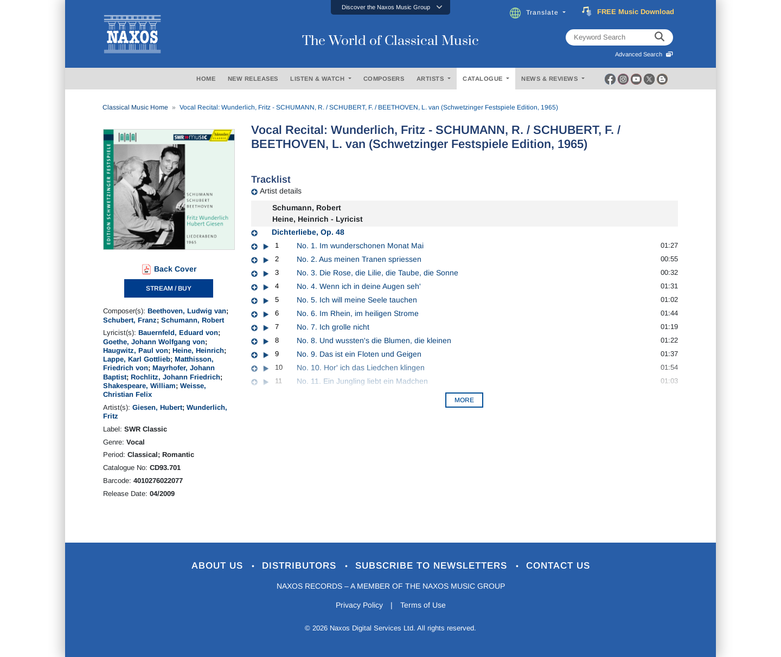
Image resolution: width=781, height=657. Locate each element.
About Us (218, 566)
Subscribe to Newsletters (432, 566)
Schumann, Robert (192, 320)
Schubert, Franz (130, 320)
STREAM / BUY (168, 288)
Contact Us (558, 566)
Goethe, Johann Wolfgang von (154, 342)
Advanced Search (644, 54)
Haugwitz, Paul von (135, 350)
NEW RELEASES (253, 78)
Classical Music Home (135, 107)
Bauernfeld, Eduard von (178, 332)
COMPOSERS (384, 78)
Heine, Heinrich (198, 350)
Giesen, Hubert (157, 407)
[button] (390, 7)
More (464, 400)
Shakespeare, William (139, 386)
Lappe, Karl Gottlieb (136, 359)
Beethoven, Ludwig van (187, 311)
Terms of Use (423, 605)
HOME (205, 78)
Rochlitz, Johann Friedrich (175, 377)
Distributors (301, 566)
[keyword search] (659, 37)
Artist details (281, 190)
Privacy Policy (359, 605)
